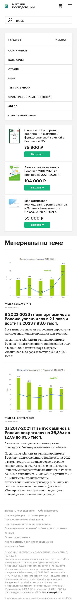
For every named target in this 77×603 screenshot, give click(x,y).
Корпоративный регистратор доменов (29, 542)
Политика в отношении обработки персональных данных (36, 530)
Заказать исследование (20, 511)
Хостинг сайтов (14, 546)
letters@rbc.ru (54, 592)
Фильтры (60, 39)
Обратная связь (48, 511)
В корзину (37, 154)
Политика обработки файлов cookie (28, 524)
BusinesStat (12, 308)
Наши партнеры (15, 515)
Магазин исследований (23, 6)
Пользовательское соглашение (24, 519)
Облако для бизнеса (17, 537)
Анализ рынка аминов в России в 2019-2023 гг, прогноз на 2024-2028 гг (42, 171)
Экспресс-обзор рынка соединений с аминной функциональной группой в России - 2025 (44, 136)
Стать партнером (39, 515)
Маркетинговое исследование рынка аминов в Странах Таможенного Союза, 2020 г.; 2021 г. (45, 206)
